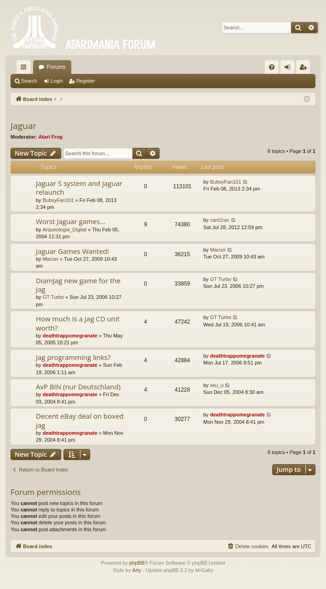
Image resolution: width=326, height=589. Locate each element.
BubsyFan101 (58, 200)
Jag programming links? (73, 357)
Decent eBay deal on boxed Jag (80, 420)
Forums (56, 67)
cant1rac (219, 220)
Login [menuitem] (289, 69)
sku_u (216, 385)
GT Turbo (53, 297)
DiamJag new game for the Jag (78, 285)
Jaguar (23, 126)
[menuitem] (272, 67)
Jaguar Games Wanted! (72, 251)
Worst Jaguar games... (70, 221)
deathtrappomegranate (70, 335)
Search (29, 81)
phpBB (136, 563)
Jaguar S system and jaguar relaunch (79, 187)
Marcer (50, 259)
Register (85, 81)
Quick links (25, 69)
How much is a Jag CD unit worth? (78, 323)
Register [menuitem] (305, 69)
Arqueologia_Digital (64, 229)
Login (57, 81)
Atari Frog (51, 137)
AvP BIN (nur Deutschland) (78, 386)
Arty (137, 570)
